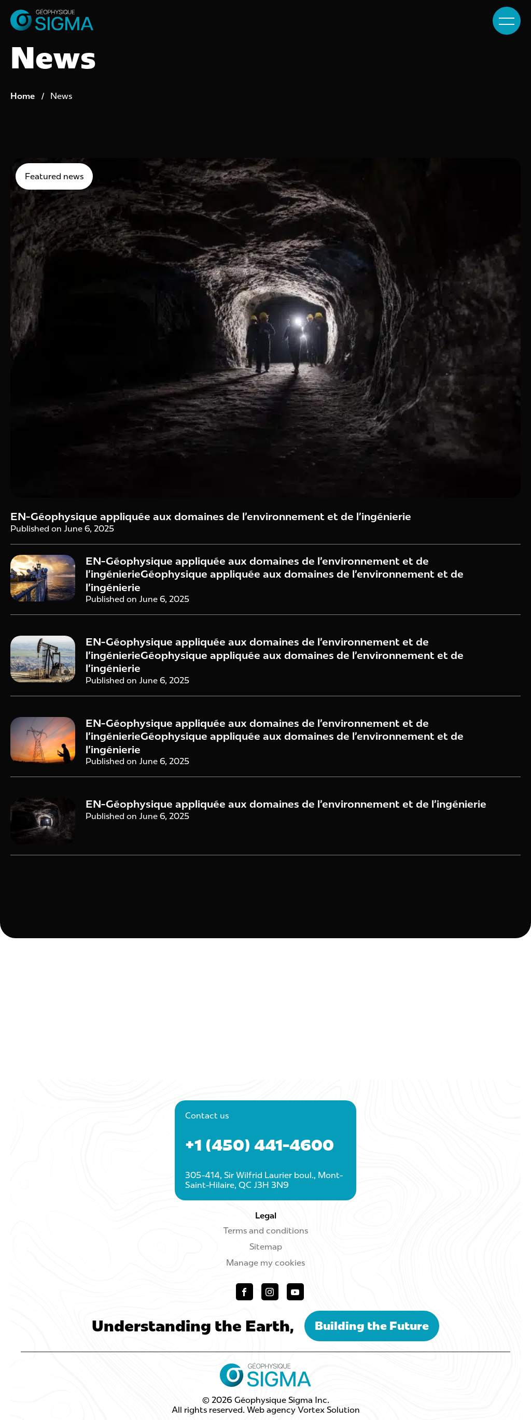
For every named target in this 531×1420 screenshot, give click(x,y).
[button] (507, 21)
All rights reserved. (208, 1410)
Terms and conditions (265, 1231)
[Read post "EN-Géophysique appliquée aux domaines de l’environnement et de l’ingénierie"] (265, 351)
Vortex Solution (329, 1410)
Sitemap (265, 1247)
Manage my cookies (265, 1263)
